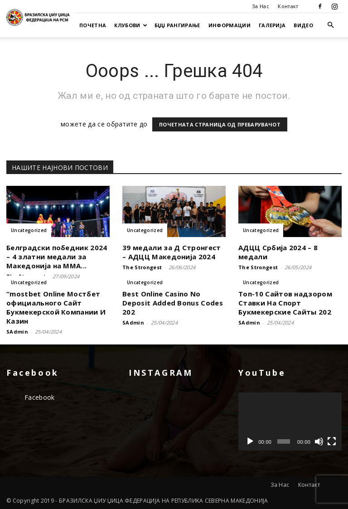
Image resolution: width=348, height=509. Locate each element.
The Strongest (142, 267)
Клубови (130, 25)
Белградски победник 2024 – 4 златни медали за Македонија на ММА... (56, 256)
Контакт (288, 6)
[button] (331, 25)
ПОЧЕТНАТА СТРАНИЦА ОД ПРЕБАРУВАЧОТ (219, 124)
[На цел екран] (331, 441)
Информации (229, 25)
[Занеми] (319, 441)
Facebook (39, 397)
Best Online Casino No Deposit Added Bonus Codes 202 (172, 302)
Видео (303, 25)
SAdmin (17, 331)
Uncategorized (29, 230)
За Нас (260, 6)
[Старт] (250, 441)
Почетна (92, 25)
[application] (290, 422)
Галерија (272, 25)
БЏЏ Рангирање (177, 25)
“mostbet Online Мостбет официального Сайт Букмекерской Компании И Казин (56, 307)
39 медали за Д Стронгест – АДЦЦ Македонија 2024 (171, 252)
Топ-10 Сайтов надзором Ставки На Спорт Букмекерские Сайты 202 (285, 302)
